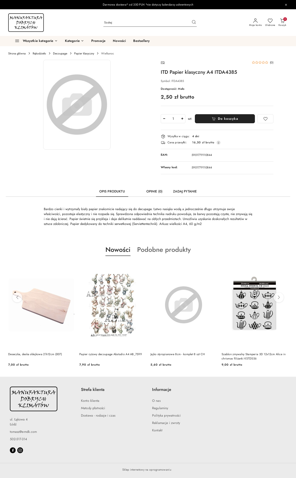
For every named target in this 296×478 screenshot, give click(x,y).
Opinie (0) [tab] (154, 191)
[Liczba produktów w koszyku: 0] (282, 22)
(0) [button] (271, 62)
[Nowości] (119, 41)
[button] (74, 41)
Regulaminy (160, 408)
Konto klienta (90, 400)
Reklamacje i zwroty (166, 422)
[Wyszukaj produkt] (150, 22)
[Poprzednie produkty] (17, 297)
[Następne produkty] (278, 297)
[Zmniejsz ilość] (164, 118)
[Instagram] (20, 450)
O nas (156, 400)
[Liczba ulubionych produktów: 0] (270, 22)
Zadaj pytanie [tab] (185, 191)
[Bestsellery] (141, 41)
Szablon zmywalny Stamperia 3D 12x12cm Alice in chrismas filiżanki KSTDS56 (254, 356)
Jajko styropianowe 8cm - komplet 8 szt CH (177, 354)
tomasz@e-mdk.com (23, 431)
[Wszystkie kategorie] (34, 41)
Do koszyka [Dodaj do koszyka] (225, 118)
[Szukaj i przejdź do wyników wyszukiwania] (194, 23)
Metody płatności (93, 408)
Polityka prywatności (166, 415)
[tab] (135, 189)
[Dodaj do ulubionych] (265, 118)
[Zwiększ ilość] (182, 118)
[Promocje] (98, 41)
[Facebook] (13, 450)
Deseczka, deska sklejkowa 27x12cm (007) (35, 354)
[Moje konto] (255, 22)
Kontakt (157, 430)
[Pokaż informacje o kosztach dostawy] (218, 142)
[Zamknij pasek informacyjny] (286, 5)
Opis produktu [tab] (112, 191)
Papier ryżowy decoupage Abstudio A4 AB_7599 (110, 354)
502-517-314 (18, 439)
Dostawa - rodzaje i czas (98, 415)
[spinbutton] (173, 118)
